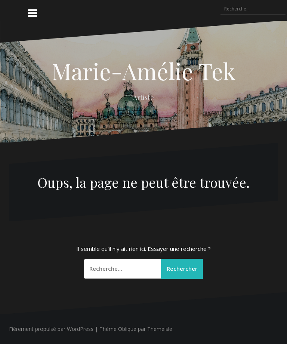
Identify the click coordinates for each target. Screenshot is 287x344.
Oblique (127, 328)
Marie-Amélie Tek (144, 71)
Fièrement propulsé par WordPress (51, 328)
